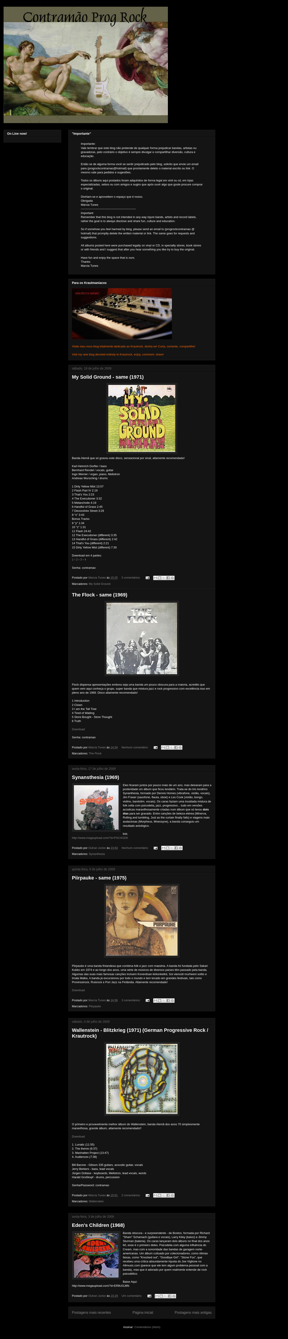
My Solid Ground (100, 584)
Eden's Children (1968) (98, 1225)
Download (78, 729)
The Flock (95, 753)
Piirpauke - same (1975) (99, 878)
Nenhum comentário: (135, 747)
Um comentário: (132, 1295)
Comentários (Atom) (147, 1327)
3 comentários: (131, 577)
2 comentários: (131, 1195)
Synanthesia (97, 854)
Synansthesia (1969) (95, 777)
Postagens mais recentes (91, 1312)
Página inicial (143, 1312)
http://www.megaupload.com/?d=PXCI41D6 (100, 837)
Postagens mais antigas (193, 1312)
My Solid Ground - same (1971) (108, 377)
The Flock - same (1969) (99, 595)
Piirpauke (95, 1006)
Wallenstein (96, 1201)
